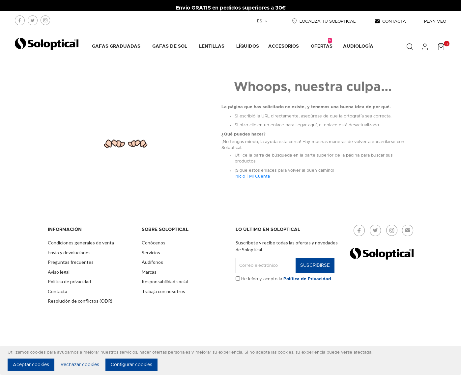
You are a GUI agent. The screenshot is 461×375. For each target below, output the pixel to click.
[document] (231, 360)
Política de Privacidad (307, 279)
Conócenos (153, 242)
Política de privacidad (69, 281)
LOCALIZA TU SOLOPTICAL (323, 21)
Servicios (151, 252)
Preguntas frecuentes (71, 262)
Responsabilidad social (165, 281)
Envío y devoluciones (69, 252)
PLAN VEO (435, 21)
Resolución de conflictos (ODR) (80, 301)
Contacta (57, 291)
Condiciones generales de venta (81, 242)
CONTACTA (390, 21)
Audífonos (152, 262)
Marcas (149, 272)
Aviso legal (59, 272)
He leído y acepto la (286, 279)
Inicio (240, 176)
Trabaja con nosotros (163, 291)
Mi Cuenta (259, 176)
